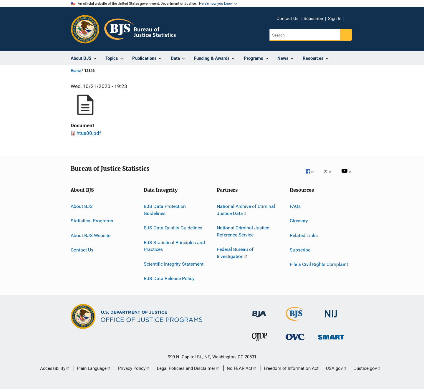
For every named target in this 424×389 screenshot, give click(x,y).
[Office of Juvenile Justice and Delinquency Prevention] (259, 343)
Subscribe (313, 18)
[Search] (305, 35)
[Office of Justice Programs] (85, 29)
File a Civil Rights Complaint (319, 264)
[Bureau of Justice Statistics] (295, 322)
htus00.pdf (89, 133)
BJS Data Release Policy (169, 278)
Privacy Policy (134, 368)
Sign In (334, 18)
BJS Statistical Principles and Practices (174, 245)
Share (353, 22)
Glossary (299, 221)
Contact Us (287, 18)
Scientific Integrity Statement (173, 263)
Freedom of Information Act (291, 368)
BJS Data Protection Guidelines (165, 209)
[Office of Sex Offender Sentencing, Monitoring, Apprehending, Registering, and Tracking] (331, 343)
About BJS (82, 206)
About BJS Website (90, 235)
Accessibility (54, 368)
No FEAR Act (241, 368)
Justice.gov (367, 368)
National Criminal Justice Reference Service (243, 231)
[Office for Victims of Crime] (295, 343)
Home (76, 70)
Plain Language (94, 368)
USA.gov (336, 368)
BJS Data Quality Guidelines (173, 228)
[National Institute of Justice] (330, 320)
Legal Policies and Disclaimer (188, 368)
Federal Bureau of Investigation (235, 252)
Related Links (304, 235)
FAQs (295, 206)
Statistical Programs (92, 221)
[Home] (140, 29)
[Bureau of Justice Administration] (259, 320)
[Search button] (346, 35)
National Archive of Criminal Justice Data (246, 209)
